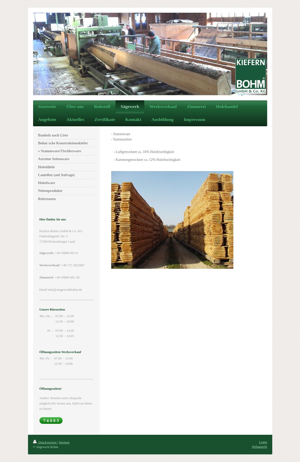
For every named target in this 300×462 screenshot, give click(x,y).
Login (263, 442)
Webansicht (259, 447)
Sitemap (64, 442)
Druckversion (45, 442)
